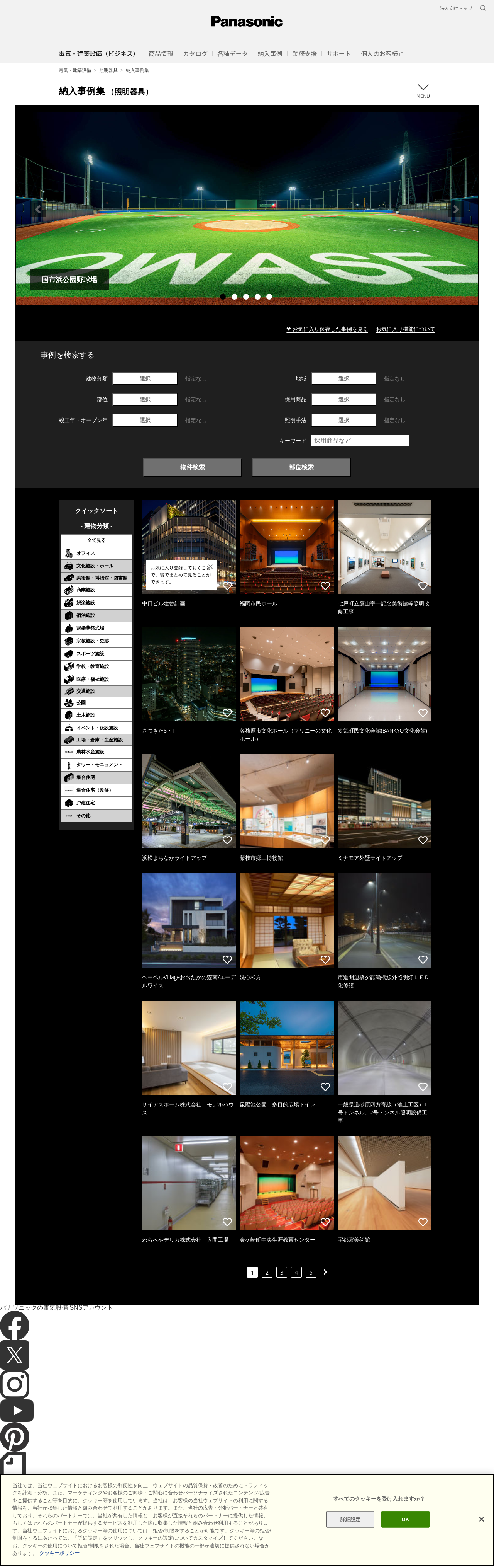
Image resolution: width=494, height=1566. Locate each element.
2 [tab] (235, 298)
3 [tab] (247, 298)
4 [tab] (258, 298)
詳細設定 (350, 1546)
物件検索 (192, 467)
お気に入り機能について (405, 328)
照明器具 (108, 70)
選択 (145, 378)
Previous (38, 209)
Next (456, 209)
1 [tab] (224, 298)
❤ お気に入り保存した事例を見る (327, 328)
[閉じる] (481, 1546)
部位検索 (301, 467)
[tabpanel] (247, 208)
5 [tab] (270, 298)
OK (405, 1546)
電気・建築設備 (75, 70)
